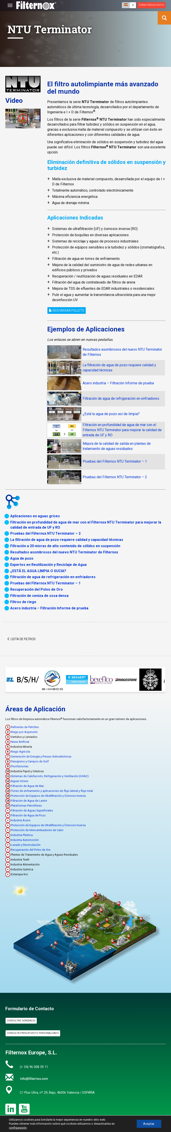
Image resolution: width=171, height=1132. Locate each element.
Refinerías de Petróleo (25, 727)
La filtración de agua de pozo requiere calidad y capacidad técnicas (66, 540)
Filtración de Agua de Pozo (28, 815)
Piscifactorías (19, 766)
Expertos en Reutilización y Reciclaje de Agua (48, 565)
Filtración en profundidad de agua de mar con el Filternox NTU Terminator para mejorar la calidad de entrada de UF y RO (122, 430)
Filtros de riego (23, 602)
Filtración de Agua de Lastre (29, 800)
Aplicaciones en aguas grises (35, 516)
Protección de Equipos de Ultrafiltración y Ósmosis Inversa (48, 795)
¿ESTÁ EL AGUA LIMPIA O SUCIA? (38, 571)
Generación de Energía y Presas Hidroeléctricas (41, 756)
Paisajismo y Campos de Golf (30, 761)
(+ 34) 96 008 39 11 (34, 1067)
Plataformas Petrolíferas (26, 805)
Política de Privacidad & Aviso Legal (107, 1129)
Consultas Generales (21, 1020)
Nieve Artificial (20, 741)
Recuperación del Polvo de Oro (36, 589)
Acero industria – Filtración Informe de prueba (118, 383)
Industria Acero (21, 820)
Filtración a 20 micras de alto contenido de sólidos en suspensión (65, 546)
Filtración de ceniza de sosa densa (39, 596)
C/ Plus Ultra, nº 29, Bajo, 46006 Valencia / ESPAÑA (57, 1093)
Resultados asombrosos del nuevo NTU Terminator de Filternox (64, 552)
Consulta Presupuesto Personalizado (33, 1033)
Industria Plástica (22, 835)
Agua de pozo (21, 558)
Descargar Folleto (66, 310)
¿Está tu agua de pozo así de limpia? (111, 414)
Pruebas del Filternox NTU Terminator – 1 (115, 461)
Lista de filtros (21, 639)
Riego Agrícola (20, 751)
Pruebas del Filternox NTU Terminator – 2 (115, 477)
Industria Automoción (25, 840)
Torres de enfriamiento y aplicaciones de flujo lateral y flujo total (52, 791)
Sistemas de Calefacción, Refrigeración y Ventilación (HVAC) (50, 776)
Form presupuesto (151, 5)
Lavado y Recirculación (26, 844)
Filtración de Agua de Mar (27, 786)
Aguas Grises (19, 781)
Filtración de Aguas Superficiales (32, 810)
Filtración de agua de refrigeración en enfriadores (121, 398)
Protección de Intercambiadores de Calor (37, 830)
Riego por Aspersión (24, 732)
